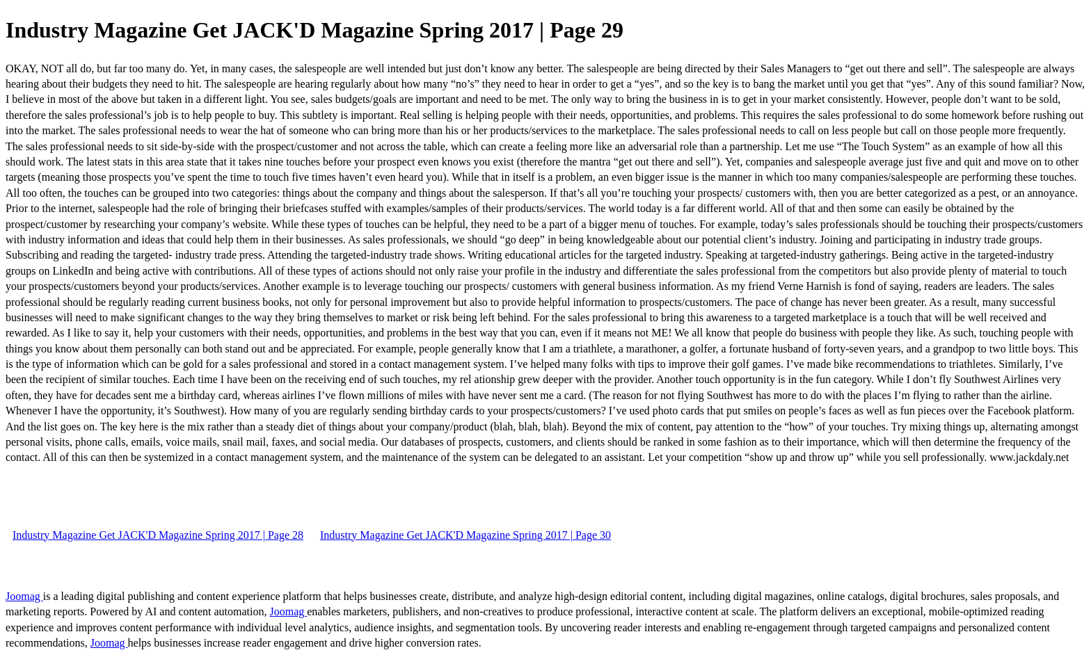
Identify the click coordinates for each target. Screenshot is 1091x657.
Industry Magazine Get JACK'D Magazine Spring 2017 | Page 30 (465, 535)
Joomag (24, 596)
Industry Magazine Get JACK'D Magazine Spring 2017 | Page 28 (158, 535)
